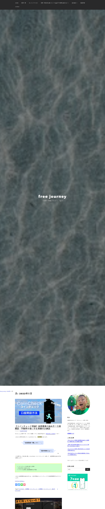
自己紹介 (74, 3)
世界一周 (23, 3)
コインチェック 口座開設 (36, 489)
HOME (16, 3)
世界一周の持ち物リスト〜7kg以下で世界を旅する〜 (54, 3)
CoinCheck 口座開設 (24, 489)
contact (17, 6)
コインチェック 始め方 (49, 489)
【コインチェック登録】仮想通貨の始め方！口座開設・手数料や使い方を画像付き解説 (38, 427)
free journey (52, 196)
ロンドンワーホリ (33, 3)
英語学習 (82, 3)
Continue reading (20, 481)
